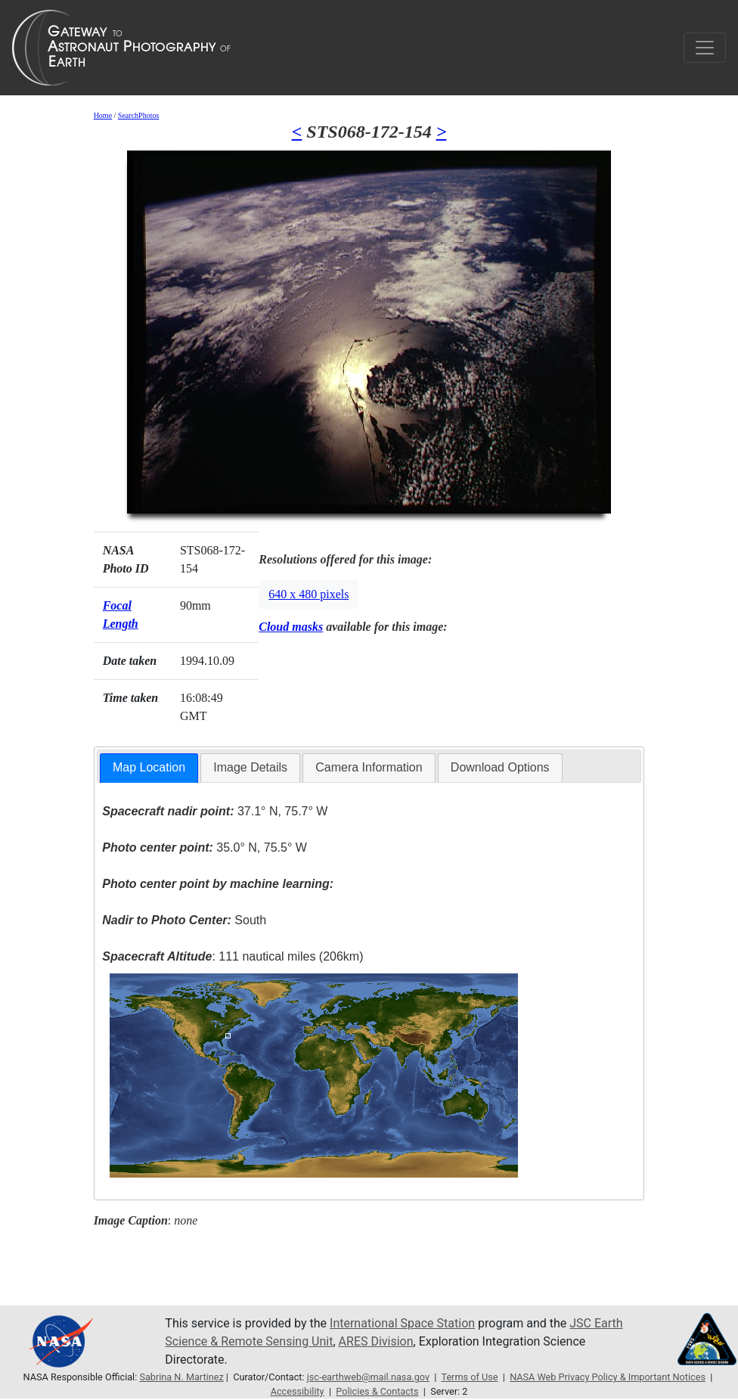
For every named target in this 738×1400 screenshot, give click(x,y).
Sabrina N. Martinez (181, 1377)
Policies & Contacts (377, 1391)
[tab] (149, 768)
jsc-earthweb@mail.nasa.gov (368, 1377)
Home (103, 115)
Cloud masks (291, 626)
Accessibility (297, 1391)
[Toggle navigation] (705, 48)
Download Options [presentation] (500, 767)
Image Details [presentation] (250, 767)
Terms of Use (469, 1377)
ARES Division (376, 1341)
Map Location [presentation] (149, 767)
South (184, 920)
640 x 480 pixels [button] (308, 594)
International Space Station (402, 1323)
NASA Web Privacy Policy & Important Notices (607, 1377)
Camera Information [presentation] (368, 767)
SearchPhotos (138, 115)
